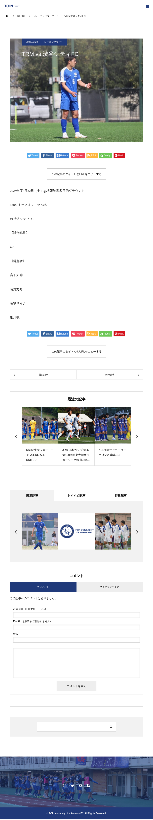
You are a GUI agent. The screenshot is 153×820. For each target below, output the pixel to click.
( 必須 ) (30, 609)
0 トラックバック (109, 587)
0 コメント (43, 587)
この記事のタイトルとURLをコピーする (76, 174)
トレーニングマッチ (52, 42)
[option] (40, 436)
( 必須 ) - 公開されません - (32, 622)
